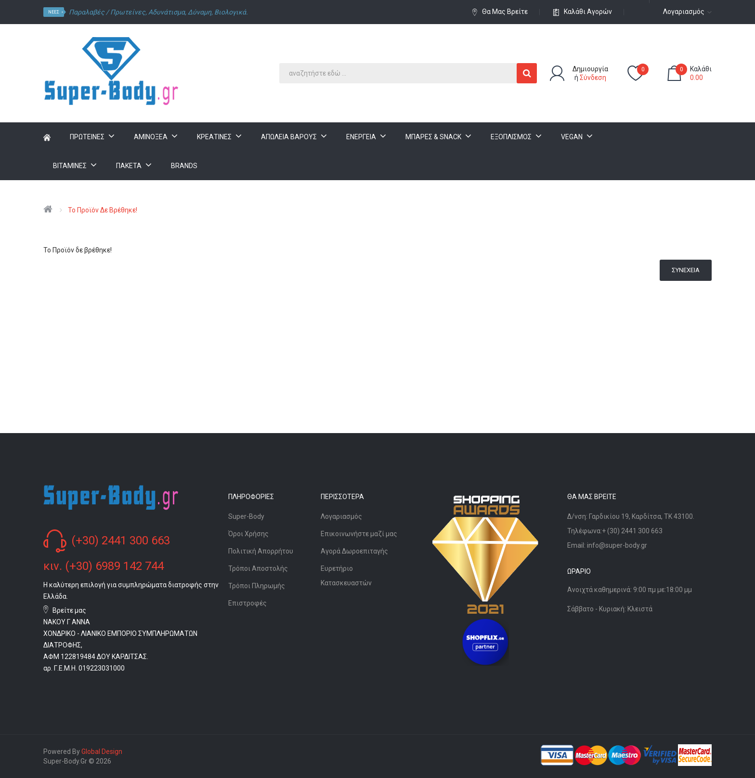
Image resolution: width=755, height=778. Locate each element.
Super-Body (246, 516)
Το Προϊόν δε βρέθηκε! (102, 210)
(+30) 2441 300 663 (120, 540)
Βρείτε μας (69, 610)
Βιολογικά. (231, 12)
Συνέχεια (686, 270)
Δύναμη (199, 12)
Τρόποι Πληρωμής (256, 586)
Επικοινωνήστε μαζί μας (359, 534)
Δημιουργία (590, 69)
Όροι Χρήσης (248, 534)
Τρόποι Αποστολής (258, 568)
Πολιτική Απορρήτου (260, 551)
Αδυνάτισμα (166, 12)
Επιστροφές (247, 603)
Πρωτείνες (127, 12)
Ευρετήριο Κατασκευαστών (346, 576)
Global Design (101, 751)
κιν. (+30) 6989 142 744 (103, 566)
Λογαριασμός (341, 516)
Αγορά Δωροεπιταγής (354, 551)
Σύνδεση (593, 77)
